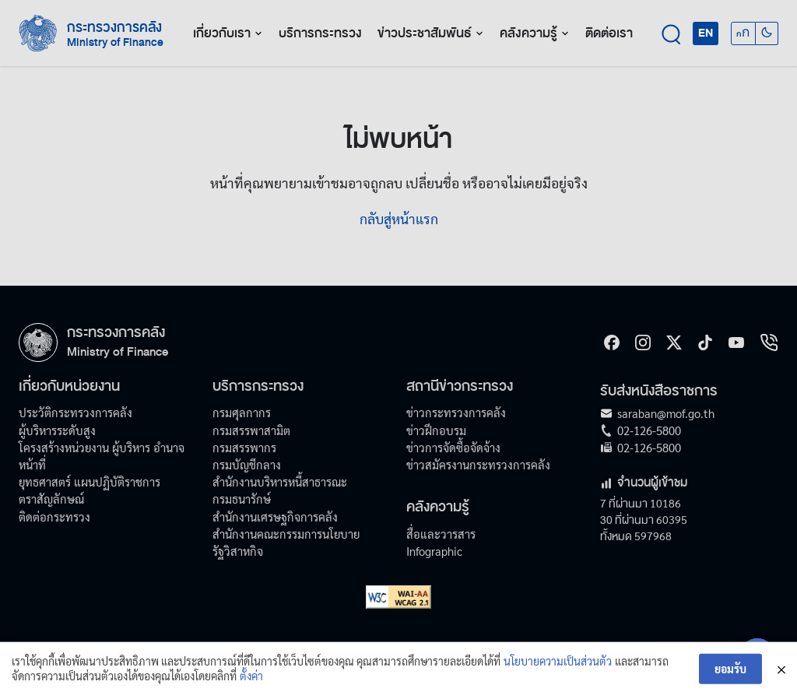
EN (705, 32)
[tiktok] (705, 342)
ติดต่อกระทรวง (54, 516)
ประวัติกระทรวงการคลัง (75, 412)
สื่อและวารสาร (441, 533)
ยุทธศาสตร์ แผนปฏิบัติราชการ (89, 481)
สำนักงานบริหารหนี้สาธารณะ (279, 481)
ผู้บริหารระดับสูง (57, 430)
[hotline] (769, 342)
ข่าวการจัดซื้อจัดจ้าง (453, 447)
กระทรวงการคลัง (114, 27)
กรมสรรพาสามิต (251, 430)
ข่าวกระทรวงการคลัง (456, 412)
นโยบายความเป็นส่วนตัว (558, 669)
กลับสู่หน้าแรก (399, 218)
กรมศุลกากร (241, 412)
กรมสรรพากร (244, 447)
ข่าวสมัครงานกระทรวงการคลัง (478, 464)
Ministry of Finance (117, 351)
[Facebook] (612, 342)
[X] (674, 342)
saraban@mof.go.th (665, 413)
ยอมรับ (730, 676)
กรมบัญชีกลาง (246, 464)
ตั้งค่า (251, 683)
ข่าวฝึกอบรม (436, 430)
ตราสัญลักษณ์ (51, 498)
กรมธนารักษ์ (241, 498)
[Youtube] (736, 342)
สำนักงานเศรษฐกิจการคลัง (275, 516)
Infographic (434, 550)
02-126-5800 (649, 430)
